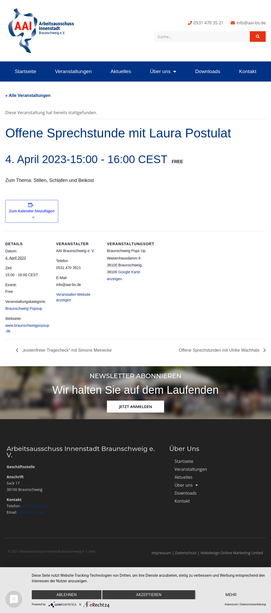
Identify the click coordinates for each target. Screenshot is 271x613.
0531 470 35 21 (34, 505)
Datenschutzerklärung (253, 604)
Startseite (25, 71)
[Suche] (258, 36)
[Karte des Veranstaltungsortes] (186, 268)
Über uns (163, 71)
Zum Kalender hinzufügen (32, 211)
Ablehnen (66, 594)
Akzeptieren (148, 594)
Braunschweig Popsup (23, 308)
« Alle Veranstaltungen (28, 95)
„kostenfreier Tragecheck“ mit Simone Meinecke (66, 350)
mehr (231, 594)
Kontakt (247, 71)
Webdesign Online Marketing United (232, 552)
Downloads (207, 71)
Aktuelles (120, 71)
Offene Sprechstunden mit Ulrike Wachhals (220, 350)
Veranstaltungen (73, 71)
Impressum (161, 552)
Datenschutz (185, 552)
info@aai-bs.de (31, 512)
